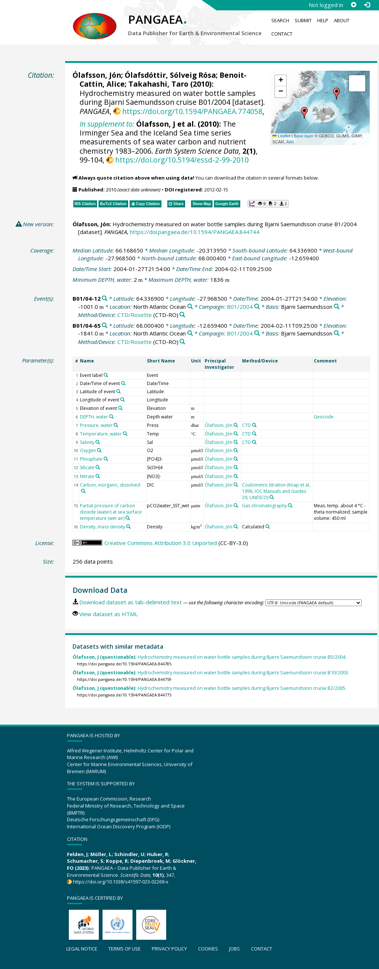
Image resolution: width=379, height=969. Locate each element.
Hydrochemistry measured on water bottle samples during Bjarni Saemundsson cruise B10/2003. (211, 672)
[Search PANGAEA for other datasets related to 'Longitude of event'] (122, 399)
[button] (304, 113)
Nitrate (87, 476)
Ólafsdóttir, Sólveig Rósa (170, 75)
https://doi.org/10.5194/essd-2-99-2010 (182, 160)
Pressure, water (96, 425)
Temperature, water (101, 434)
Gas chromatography (264, 505)
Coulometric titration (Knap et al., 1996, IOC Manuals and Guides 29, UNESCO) (276, 491)
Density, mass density (102, 527)
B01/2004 (240, 306)
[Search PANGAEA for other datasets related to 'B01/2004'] (257, 307)
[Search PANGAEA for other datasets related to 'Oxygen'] (99, 450)
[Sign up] (353, 4)
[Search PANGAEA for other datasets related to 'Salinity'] (97, 442)
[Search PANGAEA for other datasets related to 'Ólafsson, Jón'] (236, 425)
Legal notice (81, 948)
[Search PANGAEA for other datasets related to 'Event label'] (106, 375)
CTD (246, 425)
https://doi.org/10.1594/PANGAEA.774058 (192, 111)
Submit (303, 20)
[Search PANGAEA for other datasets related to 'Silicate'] (97, 467)
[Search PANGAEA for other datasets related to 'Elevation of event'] (120, 408)
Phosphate (91, 459)
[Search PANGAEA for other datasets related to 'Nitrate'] (97, 476)
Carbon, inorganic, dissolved (110, 485)
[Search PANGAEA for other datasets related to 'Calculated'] (267, 526)
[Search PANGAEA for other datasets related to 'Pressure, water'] (116, 425)
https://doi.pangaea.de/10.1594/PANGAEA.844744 (194, 231)
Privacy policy (169, 948)
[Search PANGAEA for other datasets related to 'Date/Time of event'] (123, 383)
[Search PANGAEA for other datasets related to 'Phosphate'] (106, 459)
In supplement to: (107, 124)
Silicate (87, 467)
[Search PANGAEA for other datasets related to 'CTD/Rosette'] (182, 315)
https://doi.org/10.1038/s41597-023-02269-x (120, 881)
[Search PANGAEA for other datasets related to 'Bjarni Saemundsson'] (336, 307)
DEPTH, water (94, 417)
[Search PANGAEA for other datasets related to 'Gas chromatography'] (290, 505)
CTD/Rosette (134, 314)
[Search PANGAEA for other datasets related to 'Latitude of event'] (118, 391)
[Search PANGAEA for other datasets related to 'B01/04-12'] (104, 298)
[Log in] (366, 4)
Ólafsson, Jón (97, 75)
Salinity (87, 442)
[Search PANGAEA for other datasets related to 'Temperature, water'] (125, 433)
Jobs (234, 948)
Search (280, 20)
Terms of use (124, 948)
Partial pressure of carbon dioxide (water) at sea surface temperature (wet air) (111, 511)
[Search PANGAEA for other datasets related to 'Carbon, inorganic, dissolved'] (83, 491)
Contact (281, 33)
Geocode (323, 417)
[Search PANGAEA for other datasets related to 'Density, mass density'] (128, 526)
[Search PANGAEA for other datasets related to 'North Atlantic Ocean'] (190, 307)
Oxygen (88, 450)
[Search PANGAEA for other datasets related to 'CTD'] (254, 425)
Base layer (303, 136)
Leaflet (281, 136)
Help (322, 20)
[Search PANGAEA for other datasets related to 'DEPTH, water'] (111, 416)
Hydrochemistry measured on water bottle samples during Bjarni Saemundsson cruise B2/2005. (209, 688)
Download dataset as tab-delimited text (130, 602)
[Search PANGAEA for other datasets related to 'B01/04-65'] (104, 325)
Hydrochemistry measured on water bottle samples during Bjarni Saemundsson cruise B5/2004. (209, 657)
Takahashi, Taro (158, 84)
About (341, 20)
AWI (290, 142)
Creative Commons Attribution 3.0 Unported (160, 543)
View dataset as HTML (108, 614)
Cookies (208, 948)
